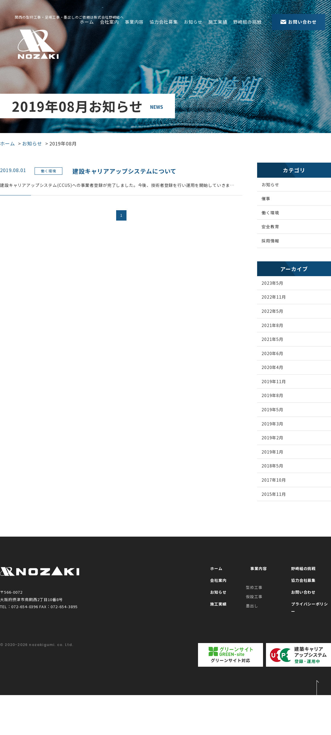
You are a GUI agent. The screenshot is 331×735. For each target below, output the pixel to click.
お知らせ (193, 22)
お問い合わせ (300, 640)
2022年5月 (278, 328)
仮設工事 (254, 640)
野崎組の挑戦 (247, 22)
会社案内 (109, 22)
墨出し (252, 649)
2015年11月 (280, 541)
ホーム (87, 22)
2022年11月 (280, 311)
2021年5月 (278, 361)
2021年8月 (278, 344)
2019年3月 (278, 459)
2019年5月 (278, 442)
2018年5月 (278, 508)
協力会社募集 (164, 22)
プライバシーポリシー (309, 652)
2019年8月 (278, 426)
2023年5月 (278, 295)
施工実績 (217, 22)
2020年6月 (278, 377)
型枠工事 (254, 631)
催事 (271, 201)
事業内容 (134, 22)
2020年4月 (278, 393)
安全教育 (276, 234)
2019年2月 (278, 475)
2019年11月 (280, 410)
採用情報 (276, 251)
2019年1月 (278, 492)
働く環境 (276, 218)
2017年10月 (280, 524)
